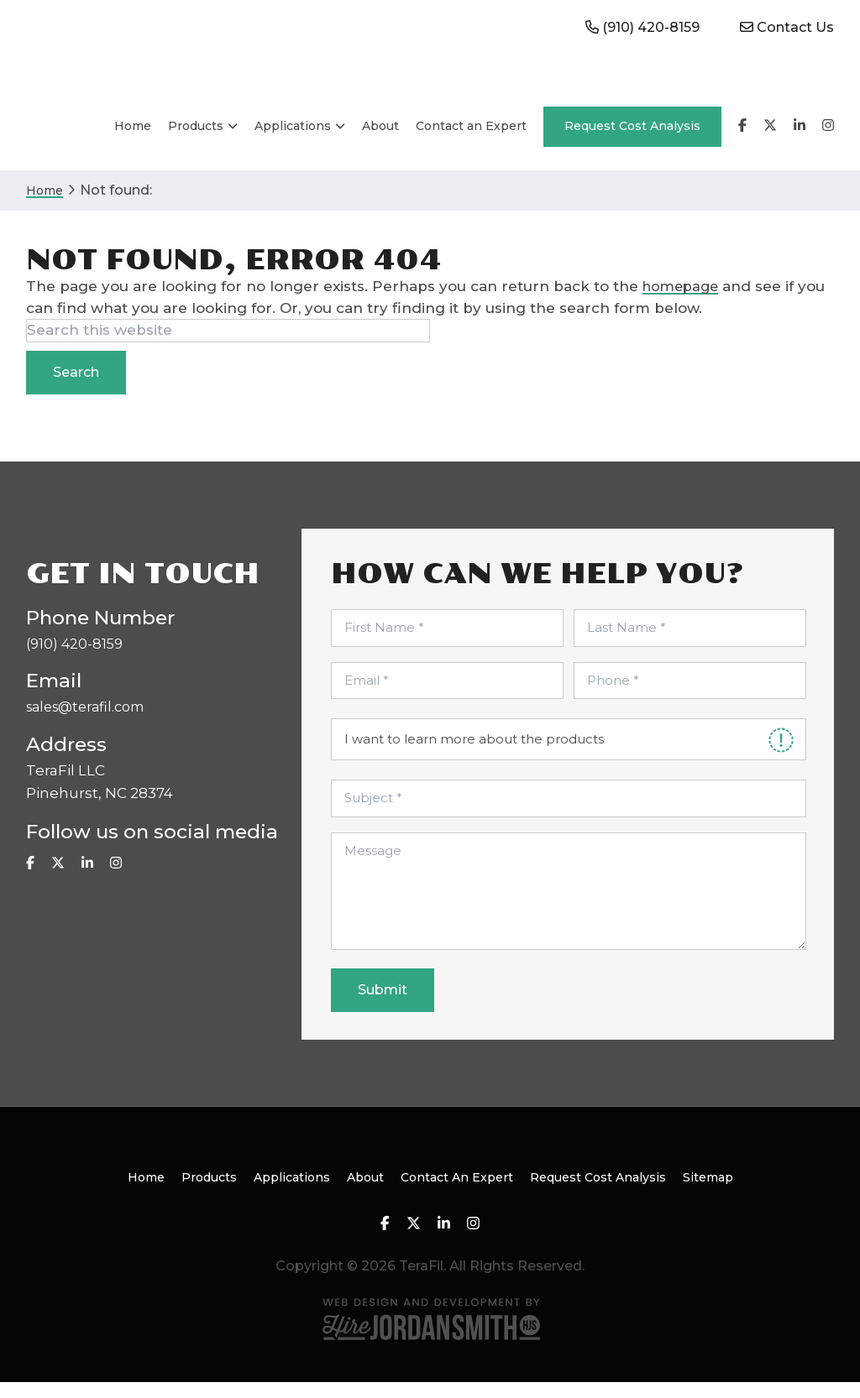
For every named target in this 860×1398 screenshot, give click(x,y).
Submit (382, 1006)
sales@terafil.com (90, 725)
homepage (683, 302)
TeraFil (106, 60)
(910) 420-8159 (76, 660)
